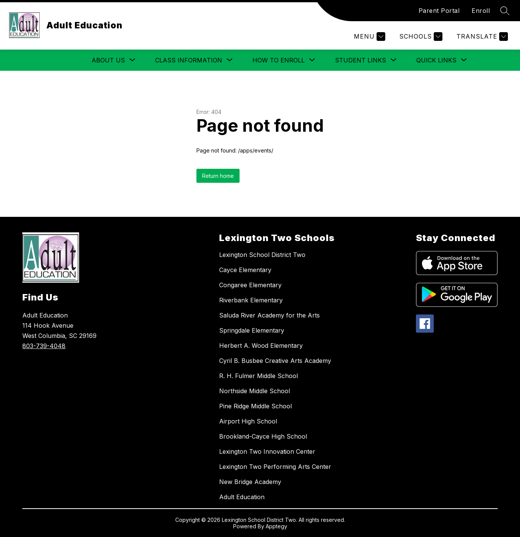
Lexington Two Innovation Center (267, 451)
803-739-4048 (43, 346)
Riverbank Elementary (251, 300)
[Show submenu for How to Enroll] (278, 60)
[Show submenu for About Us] (108, 60)
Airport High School (248, 421)
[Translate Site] (481, 36)
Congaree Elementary (250, 285)
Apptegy (276, 526)
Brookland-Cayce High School (263, 436)
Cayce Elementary (245, 270)
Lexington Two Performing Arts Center (275, 466)
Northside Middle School (254, 391)
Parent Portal (439, 10)
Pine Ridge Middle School (255, 406)
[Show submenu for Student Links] (360, 60)
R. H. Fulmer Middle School (258, 376)
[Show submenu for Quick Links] (436, 60)
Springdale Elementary (251, 330)
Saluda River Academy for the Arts (269, 315)
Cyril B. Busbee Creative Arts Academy (275, 360)
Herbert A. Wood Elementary (261, 345)
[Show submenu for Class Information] (188, 60)
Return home (218, 176)
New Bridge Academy (250, 482)
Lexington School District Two (262, 254)
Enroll (481, 10)
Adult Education (242, 497)
